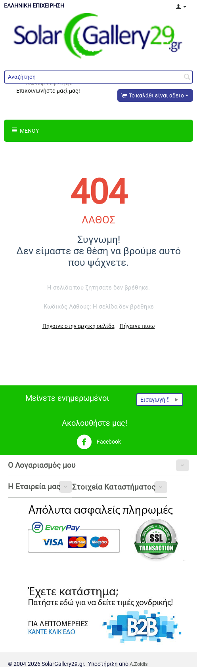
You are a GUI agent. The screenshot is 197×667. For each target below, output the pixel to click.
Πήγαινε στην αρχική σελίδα (78, 326)
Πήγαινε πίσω (137, 326)
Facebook (99, 442)
